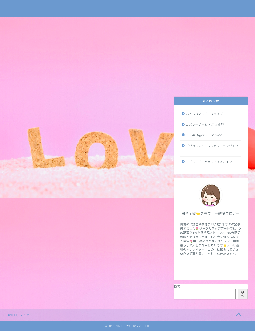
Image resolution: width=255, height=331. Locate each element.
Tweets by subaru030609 (212, 7)
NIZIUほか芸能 (171, 86)
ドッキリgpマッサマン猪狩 (204, 135)
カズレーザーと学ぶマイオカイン (209, 162)
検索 (177, 286)
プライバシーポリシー (51, 87)
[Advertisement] (127, 48)
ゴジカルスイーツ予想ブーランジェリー (212, 148)
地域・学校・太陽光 (231, 87)
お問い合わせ (22, 87)
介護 (111, 86)
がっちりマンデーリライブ (204, 114)
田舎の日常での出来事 (127, 8)
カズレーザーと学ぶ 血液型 (205, 125)
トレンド (140, 86)
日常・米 (81, 86)
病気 (202, 86)
